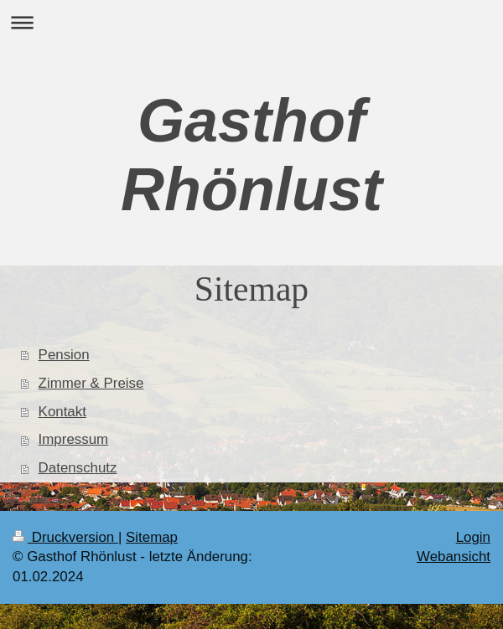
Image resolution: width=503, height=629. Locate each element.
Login (473, 537)
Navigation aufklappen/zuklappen (251, 22)
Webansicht (453, 557)
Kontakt (62, 412)
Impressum (74, 439)
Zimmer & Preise (91, 383)
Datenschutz (78, 468)
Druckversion (65, 537)
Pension (64, 355)
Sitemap (152, 537)
